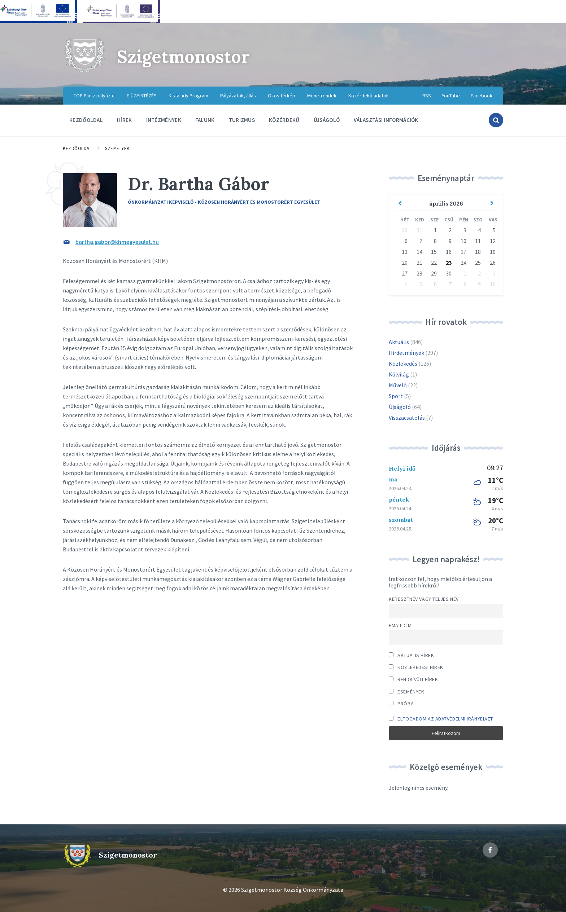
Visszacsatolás (407, 417)
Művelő (398, 385)
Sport (396, 396)
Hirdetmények (406, 352)
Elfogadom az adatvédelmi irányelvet (445, 718)
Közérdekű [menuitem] (284, 119)
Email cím (400, 625)
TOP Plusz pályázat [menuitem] (94, 95)
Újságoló (400, 406)
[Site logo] (84, 72)
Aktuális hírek (411, 655)
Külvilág (399, 374)
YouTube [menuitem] (451, 95)
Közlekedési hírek (416, 667)
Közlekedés (403, 363)
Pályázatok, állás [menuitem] (238, 95)
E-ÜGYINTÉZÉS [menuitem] (142, 95)
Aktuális (399, 341)
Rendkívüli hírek (413, 679)
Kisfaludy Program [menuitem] (188, 95)
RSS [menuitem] (426, 95)
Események (406, 691)
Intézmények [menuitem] (163, 119)
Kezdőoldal (77, 148)
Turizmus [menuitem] (242, 119)
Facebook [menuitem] (481, 95)
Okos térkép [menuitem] (281, 95)
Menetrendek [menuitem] (321, 95)
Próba (401, 703)
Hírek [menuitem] (124, 119)
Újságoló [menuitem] (327, 119)
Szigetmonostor (183, 56)
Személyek (117, 148)
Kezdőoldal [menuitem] (86, 119)
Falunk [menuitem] (205, 119)
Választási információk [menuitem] (386, 119)
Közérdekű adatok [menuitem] (368, 95)
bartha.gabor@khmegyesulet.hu (117, 241)
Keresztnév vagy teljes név (424, 599)
